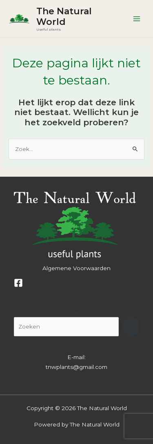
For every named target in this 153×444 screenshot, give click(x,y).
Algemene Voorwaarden (76, 268)
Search (76, 312)
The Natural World (64, 16)
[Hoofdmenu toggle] (137, 19)
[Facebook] (18, 282)
